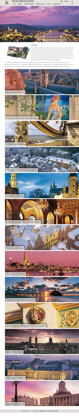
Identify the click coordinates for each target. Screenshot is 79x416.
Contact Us (57, 4)
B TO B (49, 4)
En (72, 1)
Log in (66, 1)
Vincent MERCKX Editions (23, 1)
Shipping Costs (35, 411)
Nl (72, 3)
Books (20, 4)
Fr (72, 4)
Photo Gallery (29, 4)
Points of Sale (40, 4)
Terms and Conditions (26, 411)
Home (14, 4)
